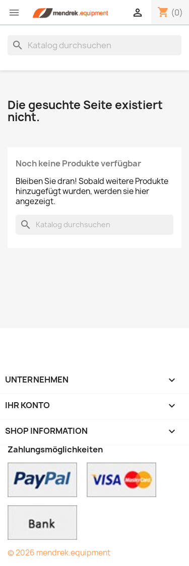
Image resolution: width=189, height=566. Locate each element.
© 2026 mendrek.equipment (59, 552)
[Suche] (94, 45)
